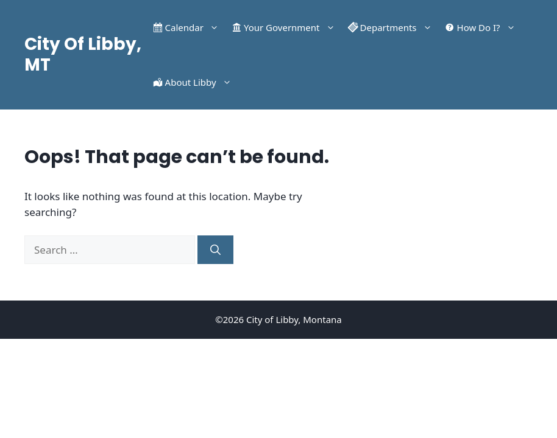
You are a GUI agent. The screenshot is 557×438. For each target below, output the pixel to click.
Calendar (195, 27)
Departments (399, 27)
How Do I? (489, 27)
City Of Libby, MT (82, 54)
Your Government (292, 27)
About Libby (201, 82)
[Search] (215, 250)
